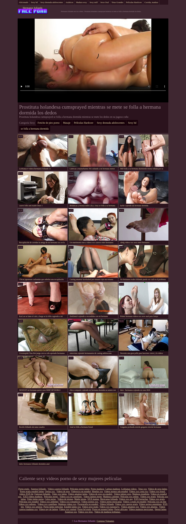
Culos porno (50, 499)
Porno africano (121, 509)
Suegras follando (39, 489)
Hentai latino (160, 509)
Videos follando (107, 504)
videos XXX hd (26, 494)
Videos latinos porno (92, 496)
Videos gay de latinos (48, 509)
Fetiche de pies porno (48, 122)
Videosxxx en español (81, 491)
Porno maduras (97, 489)
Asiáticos (69, 2)
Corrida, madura (151, 2)
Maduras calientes (111, 496)
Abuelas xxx (97, 491)
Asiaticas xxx (71, 512)
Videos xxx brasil (157, 491)
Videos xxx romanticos (70, 502)
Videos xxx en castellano (70, 496)
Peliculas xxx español (29, 502)
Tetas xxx (142, 489)
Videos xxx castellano (47, 504)
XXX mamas (93, 499)
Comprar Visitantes (105, 521)
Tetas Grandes (117, 2)
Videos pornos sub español (116, 491)
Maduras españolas (140, 494)
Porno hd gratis (84, 509)
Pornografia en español (88, 504)
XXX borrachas (141, 499)
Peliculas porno (51, 496)
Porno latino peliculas (53, 507)
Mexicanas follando (109, 499)
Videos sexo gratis (90, 507)
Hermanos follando (32, 8)
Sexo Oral (104, 2)
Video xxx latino (59, 494)
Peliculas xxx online (129, 496)
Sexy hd (34, 2)
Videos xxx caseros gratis (126, 504)
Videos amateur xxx (130, 507)
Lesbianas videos (129, 489)
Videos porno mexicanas (111, 502)
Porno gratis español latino (32, 491)
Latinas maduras (112, 489)
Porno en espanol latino (102, 509)
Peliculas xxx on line (156, 502)
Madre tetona (80, 499)
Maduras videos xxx (67, 504)
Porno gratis (24, 489)
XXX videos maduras (33, 496)
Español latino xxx (72, 507)
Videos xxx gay (126, 499)
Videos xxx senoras (33, 507)
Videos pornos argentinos (150, 504)
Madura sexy (81, 2)
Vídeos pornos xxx (90, 502)
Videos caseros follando (58, 489)
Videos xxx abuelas (149, 507)
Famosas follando (42, 494)
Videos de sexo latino (157, 489)
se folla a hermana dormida (35, 128)
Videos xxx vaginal (67, 509)
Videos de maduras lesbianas (107, 512)
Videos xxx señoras (27, 504)
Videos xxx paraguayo (109, 507)
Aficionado (23, 2)
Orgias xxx (50, 491)
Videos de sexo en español (101, 494)
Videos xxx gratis (148, 496)
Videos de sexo (63, 491)
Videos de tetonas (65, 499)
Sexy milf (93, 2)
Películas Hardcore (134, 2)
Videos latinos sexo (122, 494)
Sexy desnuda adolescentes (51, 2)
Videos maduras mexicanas (141, 509)
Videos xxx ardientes (49, 502)
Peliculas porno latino (80, 489)
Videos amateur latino (78, 494)
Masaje (66, 122)
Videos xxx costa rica (138, 491)
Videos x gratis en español (134, 502)
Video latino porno (35, 499)
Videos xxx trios (85, 512)
